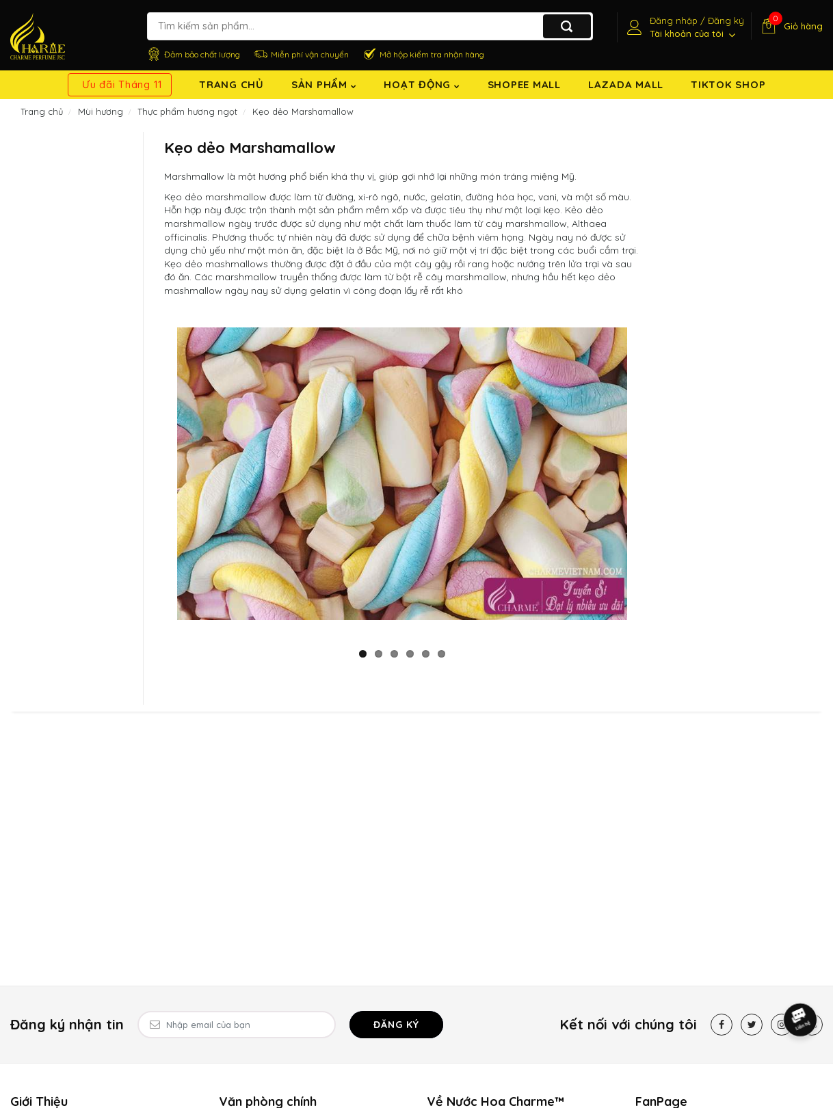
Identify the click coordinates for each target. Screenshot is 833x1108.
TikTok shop (728, 84)
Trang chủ (231, 84)
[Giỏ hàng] (790, 26)
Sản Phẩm (324, 84)
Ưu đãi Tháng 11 (122, 84)
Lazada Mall (625, 84)
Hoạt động (422, 84)
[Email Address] (236, 1024)
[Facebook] (721, 1025)
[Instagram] (782, 1025)
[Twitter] (752, 1025)
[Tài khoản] (684, 27)
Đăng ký (396, 1024)
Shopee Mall (524, 84)
